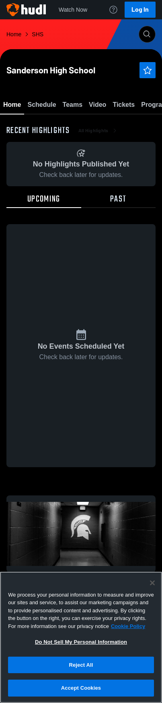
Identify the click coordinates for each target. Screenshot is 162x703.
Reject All (81, 665)
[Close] (152, 583)
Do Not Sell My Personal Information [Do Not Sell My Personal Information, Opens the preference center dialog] (81, 642)
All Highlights (98, 177)
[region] (81, 637)
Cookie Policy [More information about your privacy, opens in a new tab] (128, 626)
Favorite (71, 124)
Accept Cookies (81, 688)
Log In (140, 9)
